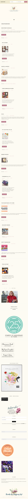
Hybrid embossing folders (8, 88)
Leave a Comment (13, 29)
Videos (6, 237)
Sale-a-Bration (7, 236)
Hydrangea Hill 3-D (6, 176)
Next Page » (14, 288)
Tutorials (11, 197)
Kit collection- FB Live (7, 129)
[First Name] (13, 2)
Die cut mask (5, 42)
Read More (3, 34)
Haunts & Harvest (5, 66)
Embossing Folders (7, 108)
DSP (5, 197)
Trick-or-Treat (5, 264)
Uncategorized (6, 61)
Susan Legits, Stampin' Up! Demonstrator (14, 11)
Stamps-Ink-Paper (10, 83)
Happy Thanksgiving (5, 242)
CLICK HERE (22, 423)
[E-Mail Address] (20, 2)
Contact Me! (14, 309)
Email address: (14, 418)
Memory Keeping (4, 154)
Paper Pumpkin (6, 83)
